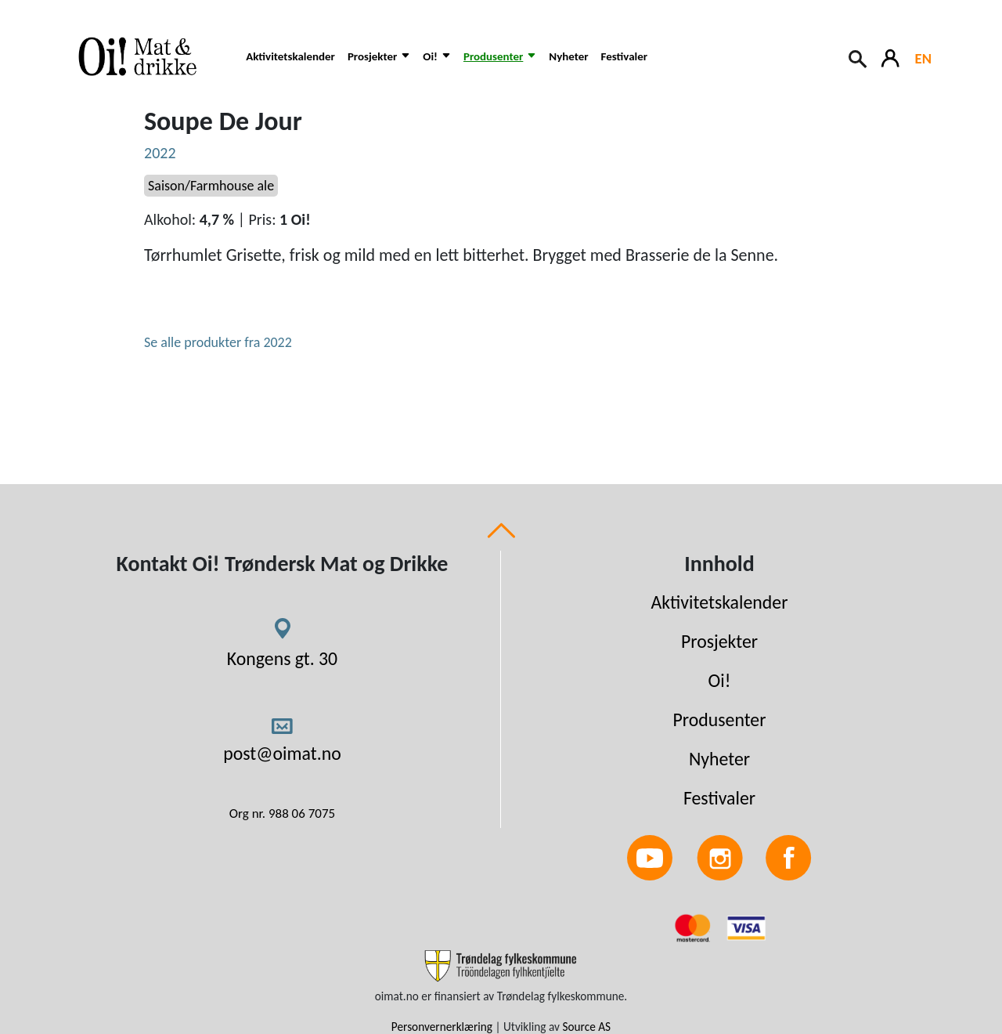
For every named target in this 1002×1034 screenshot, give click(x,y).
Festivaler (624, 56)
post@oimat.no (282, 753)
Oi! (719, 680)
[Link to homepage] (148, 56)
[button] (378, 64)
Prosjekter (719, 641)
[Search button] (859, 57)
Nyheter (568, 56)
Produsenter (719, 719)
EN (923, 58)
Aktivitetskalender (290, 56)
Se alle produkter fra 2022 (218, 342)
